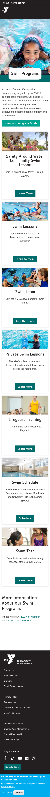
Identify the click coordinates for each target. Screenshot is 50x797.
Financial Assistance (13, 724)
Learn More (25, 193)
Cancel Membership (13, 734)
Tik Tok (13, 760)
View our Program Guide (21, 123)
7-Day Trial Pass (12, 713)
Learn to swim (25, 259)
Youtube (20, 758)
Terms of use (10, 702)
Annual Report (11, 675)
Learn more (25, 386)
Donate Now (12, 766)
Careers (8, 681)
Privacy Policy (10, 697)
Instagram (35, 758)
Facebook (7, 758)
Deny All (19, 792)
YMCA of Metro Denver (14, 3)
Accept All (7, 792)
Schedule (25, 518)
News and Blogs (11, 740)
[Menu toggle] (45, 9)
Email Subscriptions (13, 686)
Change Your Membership (16, 729)
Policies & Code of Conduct (17, 708)
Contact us (9, 670)
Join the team (25, 321)
